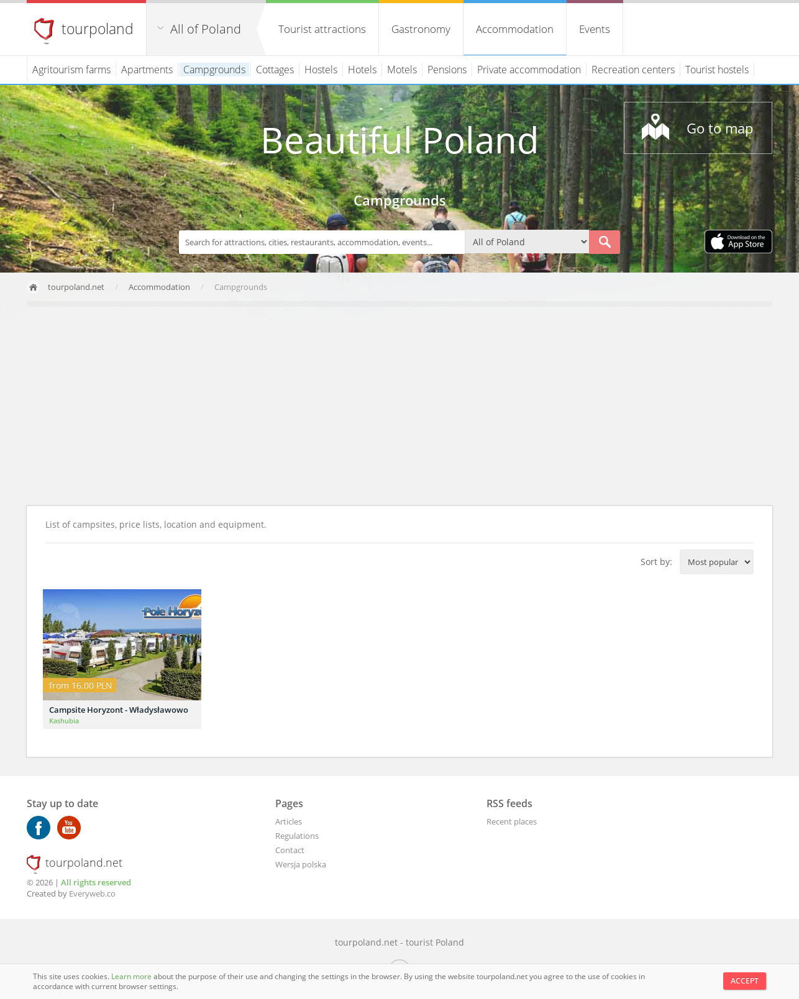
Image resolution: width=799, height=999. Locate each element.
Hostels (320, 69)
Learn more (132, 976)
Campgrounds (214, 69)
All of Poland (205, 28)
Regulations (297, 835)
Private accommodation (529, 69)
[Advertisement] (399, 406)
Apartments (147, 69)
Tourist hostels (717, 69)
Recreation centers (633, 69)
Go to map (720, 128)
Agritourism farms (71, 69)
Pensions (447, 69)
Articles (288, 821)
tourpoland (98, 28)
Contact (289, 850)
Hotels (362, 69)
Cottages (275, 69)
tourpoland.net (76, 286)
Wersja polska (300, 864)
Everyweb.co (92, 893)
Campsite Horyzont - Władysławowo (118, 710)
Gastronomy (420, 29)
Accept (745, 980)
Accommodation (515, 29)
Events (594, 29)
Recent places (511, 821)
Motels (402, 69)
